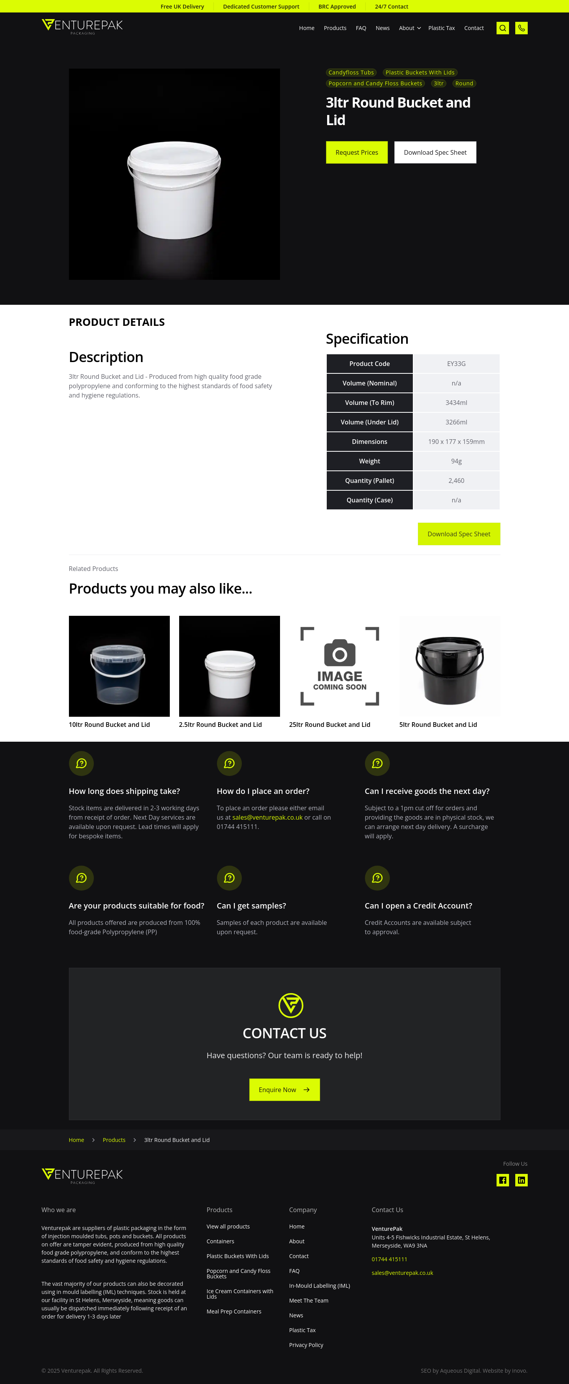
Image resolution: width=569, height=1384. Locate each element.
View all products (228, 1226)
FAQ (361, 28)
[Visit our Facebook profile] (503, 1180)
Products (335, 28)
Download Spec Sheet (435, 152)
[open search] (503, 28)
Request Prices (357, 152)
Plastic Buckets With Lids (420, 72)
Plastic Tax (441, 28)
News (383, 28)
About (406, 28)
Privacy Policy (306, 1345)
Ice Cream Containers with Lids (240, 1294)
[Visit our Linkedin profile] (521, 1180)
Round (464, 83)
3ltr (439, 83)
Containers (220, 1241)
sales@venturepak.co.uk (268, 817)
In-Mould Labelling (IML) (319, 1286)
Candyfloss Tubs (351, 72)
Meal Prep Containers (234, 1311)
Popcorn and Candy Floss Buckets (376, 83)
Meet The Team (309, 1300)
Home (307, 28)
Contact (474, 28)
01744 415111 (390, 1259)
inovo (519, 1370)
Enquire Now (277, 1089)
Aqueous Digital (460, 1370)
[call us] (521, 28)
